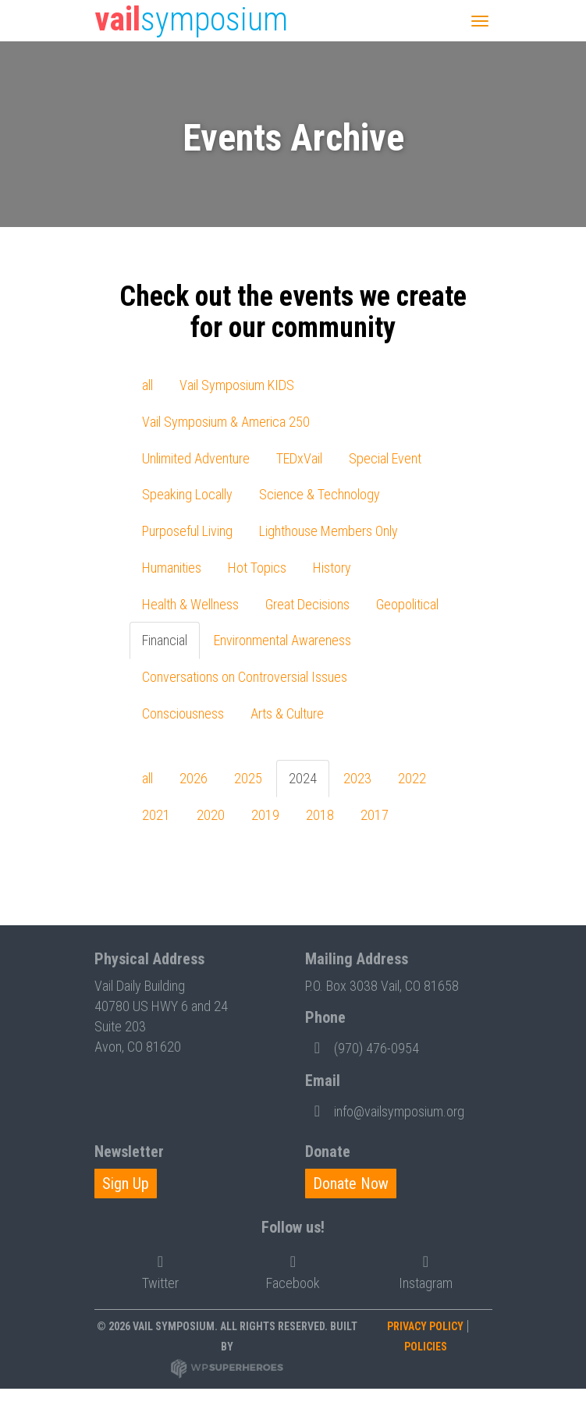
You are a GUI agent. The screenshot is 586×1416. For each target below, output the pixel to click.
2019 (265, 815)
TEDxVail (299, 458)
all (147, 385)
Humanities (171, 567)
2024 (303, 778)
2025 (248, 778)
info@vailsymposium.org (384, 1110)
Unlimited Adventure (196, 458)
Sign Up (125, 1183)
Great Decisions (307, 604)
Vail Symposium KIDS (236, 385)
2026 (193, 778)
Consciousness (183, 713)
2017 (374, 815)
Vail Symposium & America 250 (226, 421)
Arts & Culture (287, 713)
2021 (156, 815)
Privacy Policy (425, 1326)
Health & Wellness (190, 604)
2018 (320, 815)
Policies (425, 1346)
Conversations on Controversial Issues (244, 677)
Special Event (385, 458)
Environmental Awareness (282, 640)
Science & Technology (319, 494)
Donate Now (351, 1183)
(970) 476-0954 (362, 1046)
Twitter (160, 1269)
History (332, 567)
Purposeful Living (187, 531)
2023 (357, 778)
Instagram (426, 1269)
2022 (412, 778)
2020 (211, 815)
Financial (164, 640)
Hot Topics (257, 567)
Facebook (293, 1269)
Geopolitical (407, 604)
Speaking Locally (187, 494)
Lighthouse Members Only (328, 531)
